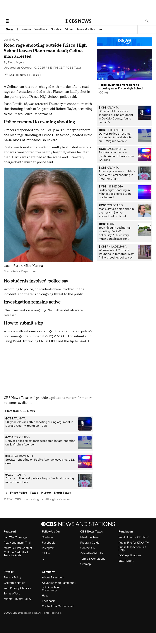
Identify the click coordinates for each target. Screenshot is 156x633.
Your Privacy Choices (17, 588)
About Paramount (53, 577)
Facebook (48, 542)
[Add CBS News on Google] (22, 75)
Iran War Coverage (15, 537)
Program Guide (90, 542)
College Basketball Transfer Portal (16, 554)
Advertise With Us (91, 553)
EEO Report (126, 560)
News (26, 29)
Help (45, 595)
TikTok (46, 553)
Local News (11, 39)
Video (69, 29)
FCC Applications (130, 555)
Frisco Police (18, 493)
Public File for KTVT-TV (134, 537)
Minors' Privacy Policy (17, 598)
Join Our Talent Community (51, 589)
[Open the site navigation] (30, 21)
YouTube (47, 537)
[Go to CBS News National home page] (78, 21)
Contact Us (87, 548)
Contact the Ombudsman (58, 606)
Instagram (48, 548)
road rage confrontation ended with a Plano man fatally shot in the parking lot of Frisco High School (47, 92)
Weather (41, 29)
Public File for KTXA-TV (134, 542)
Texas (9, 29)
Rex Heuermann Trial (17, 542)
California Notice (14, 582)
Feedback (48, 600)
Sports (56, 29)
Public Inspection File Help (132, 549)
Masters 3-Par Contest (18, 548)
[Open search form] (147, 21)
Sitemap (85, 564)
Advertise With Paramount (59, 582)
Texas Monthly (86, 29)
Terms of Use (12, 593)
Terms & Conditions (92, 558)
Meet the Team (90, 537)
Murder (46, 493)
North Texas (62, 493)
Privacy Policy (12, 577)
